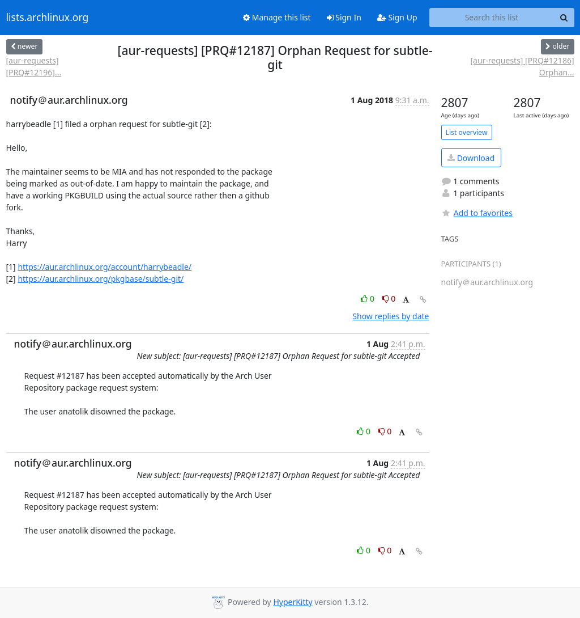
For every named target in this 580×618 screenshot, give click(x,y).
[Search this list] (492, 17)
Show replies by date (390, 316)
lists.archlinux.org (47, 17)
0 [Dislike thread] (389, 298)
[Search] (564, 17)
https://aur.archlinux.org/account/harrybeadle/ (104, 266)
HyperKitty (292, 601)
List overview (467, 132)
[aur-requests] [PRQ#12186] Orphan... (522, 66)
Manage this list (277, 17)
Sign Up (397, 17)
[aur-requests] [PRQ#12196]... (34, 66)
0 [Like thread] (368, 298)
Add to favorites (477, 213)
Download (470, 158)
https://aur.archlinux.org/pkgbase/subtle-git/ (101, 278)
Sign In (344, 17)
